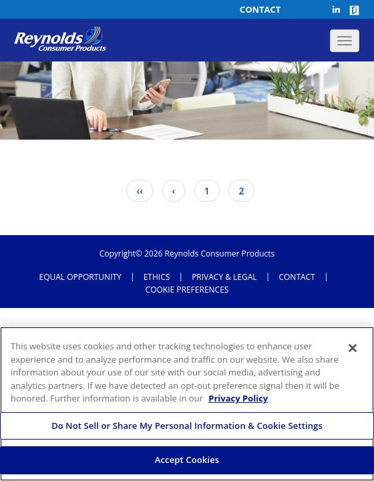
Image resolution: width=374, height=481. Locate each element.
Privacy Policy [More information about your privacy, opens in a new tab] (238, 398)
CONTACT (296, 277)
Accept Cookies (187, 460)
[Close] (352, 348)
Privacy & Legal (224, 277)
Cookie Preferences (187, 290)
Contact (260, 9)
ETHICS (157, 277)
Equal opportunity (80, 277)
